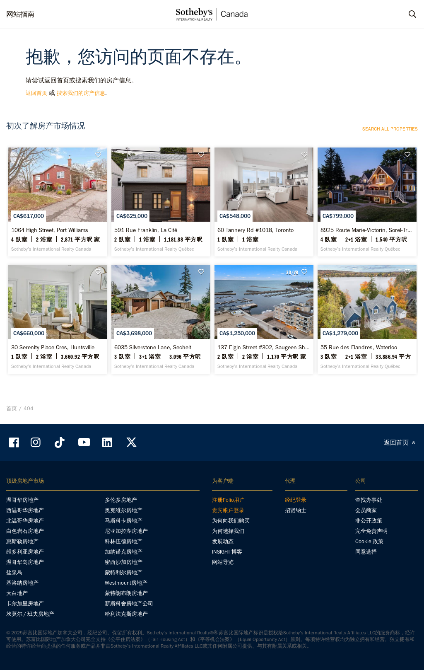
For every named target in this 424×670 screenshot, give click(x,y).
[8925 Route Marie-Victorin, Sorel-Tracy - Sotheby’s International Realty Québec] (367, 202)
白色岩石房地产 (25, 531)
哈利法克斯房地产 (126, 614)
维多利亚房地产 (25, 552)
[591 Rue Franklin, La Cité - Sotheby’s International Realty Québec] (160, 202)
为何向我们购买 (231, 521)
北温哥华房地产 (25, 521)
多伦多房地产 (121, 500)
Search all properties (390, 129)
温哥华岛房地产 (25, 562)
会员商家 (366, 510)
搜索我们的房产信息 (81, 93)
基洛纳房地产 (22, 583)
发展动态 (223, 541)
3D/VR (292, 272)
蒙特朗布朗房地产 (126, 593)
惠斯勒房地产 (22, 541)
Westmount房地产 (126, 583)
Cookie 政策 (369, 541)
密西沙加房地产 (123, 562)
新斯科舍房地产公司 (129, 603)
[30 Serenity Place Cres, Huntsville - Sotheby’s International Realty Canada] (57, 319)
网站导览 (223, 562)
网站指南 (20, 14)
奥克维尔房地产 (123, 510)
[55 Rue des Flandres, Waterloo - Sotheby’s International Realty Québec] (367, 319)
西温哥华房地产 (25, 510)
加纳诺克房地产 (123, 552)
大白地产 (17, 593)
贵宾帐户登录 (228, 510)
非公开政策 (368, 521)
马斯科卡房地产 (123, 521)
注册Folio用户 (228, 500)
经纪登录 (295, 500)
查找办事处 (368, 500)
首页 (11, 408)
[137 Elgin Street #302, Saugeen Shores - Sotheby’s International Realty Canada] (263, 319)
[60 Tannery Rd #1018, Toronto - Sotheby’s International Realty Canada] (263, 202)
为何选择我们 (228, 531)
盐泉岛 (14, 572)
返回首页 (36, 93)
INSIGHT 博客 (227, 552)
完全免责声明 (371, 531)
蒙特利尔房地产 (123, 572)
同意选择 (366, 552)
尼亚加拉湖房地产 (126, 531)
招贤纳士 (295, 510)
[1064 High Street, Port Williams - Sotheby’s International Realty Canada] (57, 202)
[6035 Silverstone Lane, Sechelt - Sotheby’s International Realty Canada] (160, 319)
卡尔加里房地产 (25, 603)
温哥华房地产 (22, 500)
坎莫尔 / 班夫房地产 (30, 614)
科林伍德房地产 (123, 541)
